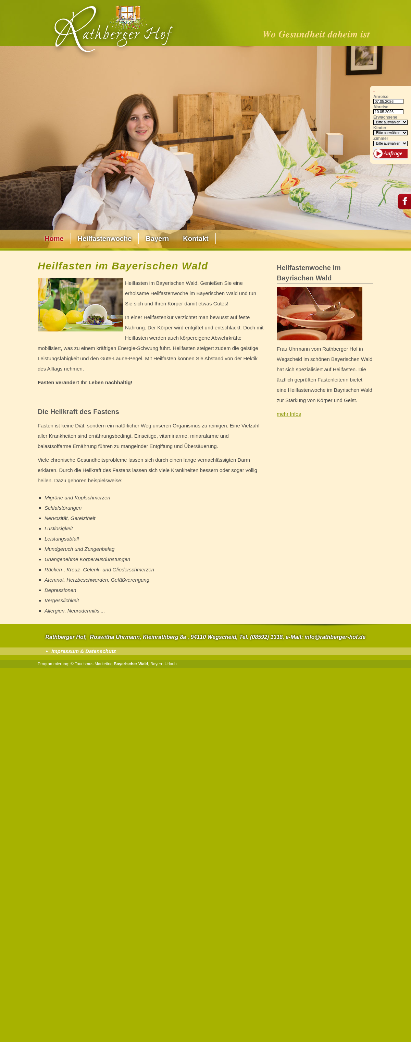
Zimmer (380, 138)
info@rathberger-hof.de (334, 637)
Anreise (380, 97)
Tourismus (84, 664)
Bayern (157, 238)
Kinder (379, 128)
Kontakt (195, 238)
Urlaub (170, 664)
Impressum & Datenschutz (83, 651)
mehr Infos (289, 414)
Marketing (104, 664)
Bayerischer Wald (131, 664)
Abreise (380, 107)
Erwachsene (385, 117)
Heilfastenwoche (105, 238)
